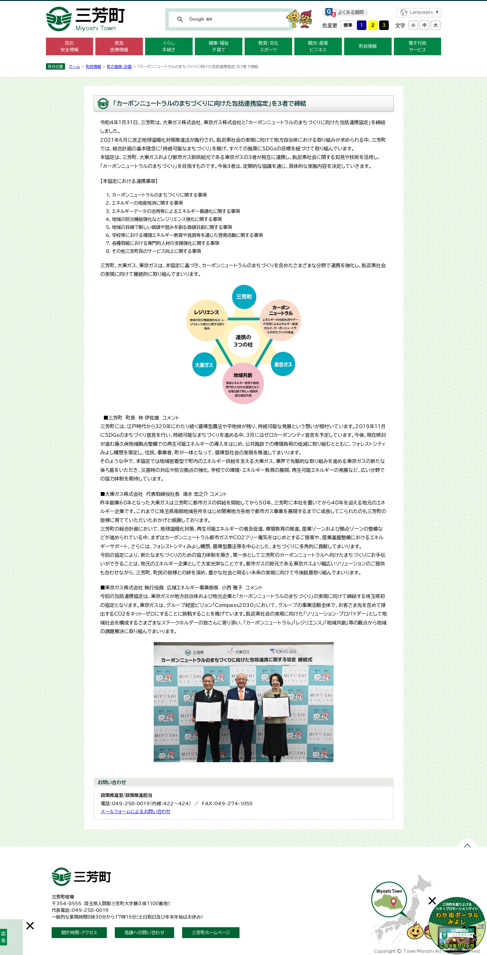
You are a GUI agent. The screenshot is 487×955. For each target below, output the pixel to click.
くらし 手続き (169, 46)
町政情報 (368, 46)
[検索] (228, 19)
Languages (421, 12)
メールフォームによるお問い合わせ (136, 811)
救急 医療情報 (119, 46)
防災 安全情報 (69, 46)
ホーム (74, 66)
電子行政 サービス (417, 46)
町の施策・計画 (119, 66)
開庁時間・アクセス (79, 932)
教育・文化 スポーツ (268, 46)
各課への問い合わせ (144, 932)
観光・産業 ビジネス (318, 46)
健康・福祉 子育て (219, 46)
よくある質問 (351, 12)
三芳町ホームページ (211, 932)
